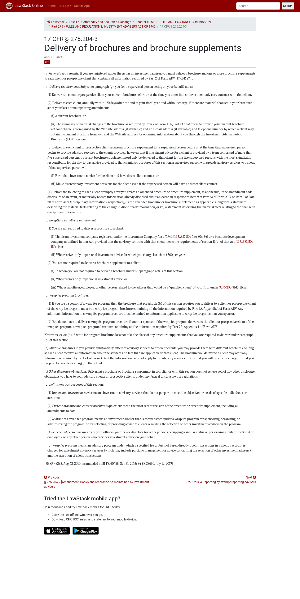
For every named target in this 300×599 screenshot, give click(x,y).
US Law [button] (64, 6)
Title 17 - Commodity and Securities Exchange (100, 22)
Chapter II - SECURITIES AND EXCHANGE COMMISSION (173, 22)
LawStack (55, 22)
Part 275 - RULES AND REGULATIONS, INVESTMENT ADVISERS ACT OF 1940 (103, 26)
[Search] (258, 6)
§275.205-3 (226, 287)
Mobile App (82, 6)
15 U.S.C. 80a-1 (184, 236)
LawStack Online (24, 5)
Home (51, 6)
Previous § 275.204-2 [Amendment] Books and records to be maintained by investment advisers (96, 482)
